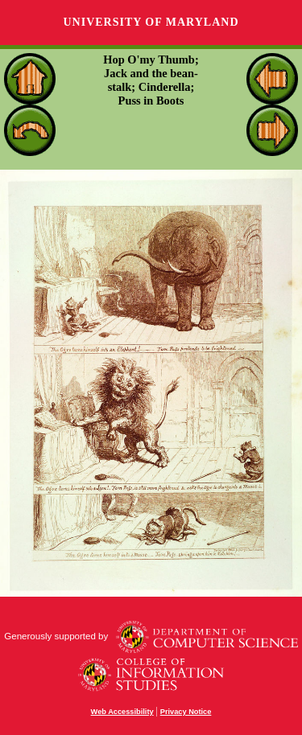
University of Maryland (150, 22)
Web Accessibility (122, 712)
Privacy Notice (186, 712)
